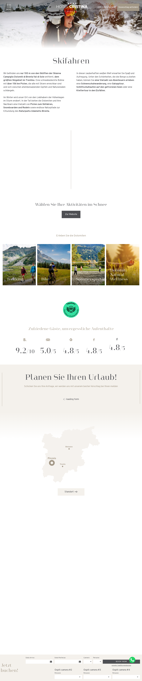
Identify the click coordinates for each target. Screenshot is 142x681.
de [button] (18, 7)
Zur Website (71, 214)
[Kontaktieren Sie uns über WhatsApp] (132, 659)
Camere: (87, 658)
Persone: (96, 658)
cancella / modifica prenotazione (121, 665)
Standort (71, 491)
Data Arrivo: (30, 658)
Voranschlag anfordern (128, 7)
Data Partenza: (60, 658)
